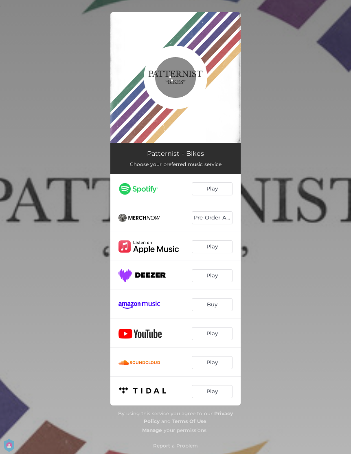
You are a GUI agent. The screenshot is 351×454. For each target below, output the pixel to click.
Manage (152, 430)
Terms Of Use (189, 421)
